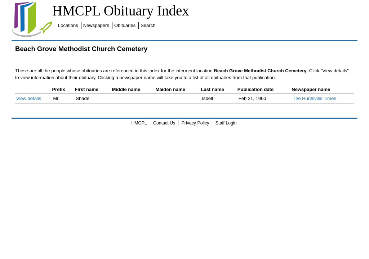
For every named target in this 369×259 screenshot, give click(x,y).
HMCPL (139, 123)
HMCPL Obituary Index (120, 10)
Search (148, 25)
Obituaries (124, 25)
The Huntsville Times (314, 98)
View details (28, 98)
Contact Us (164, 123)
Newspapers (96, 25)
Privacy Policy (195, 123)
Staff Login (226, 123)
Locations (68, 25)
